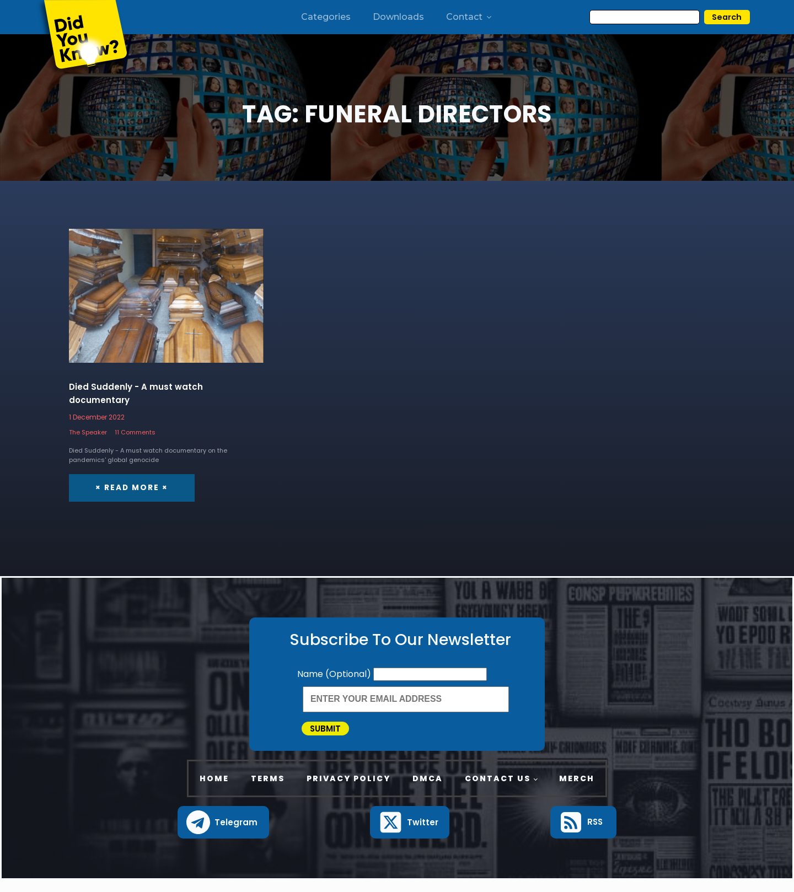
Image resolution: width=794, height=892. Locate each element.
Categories (326, 17)
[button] (223, 834)
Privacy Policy (348, 790)
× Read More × (130, 488)
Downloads (398, 17)
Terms (268, 790)
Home (214, 790)
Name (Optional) (335, 674)
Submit (337, 734)
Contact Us (497, 790)
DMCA (427, 790)
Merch (576, 790)
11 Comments (135, 432)
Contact (469, 17)
